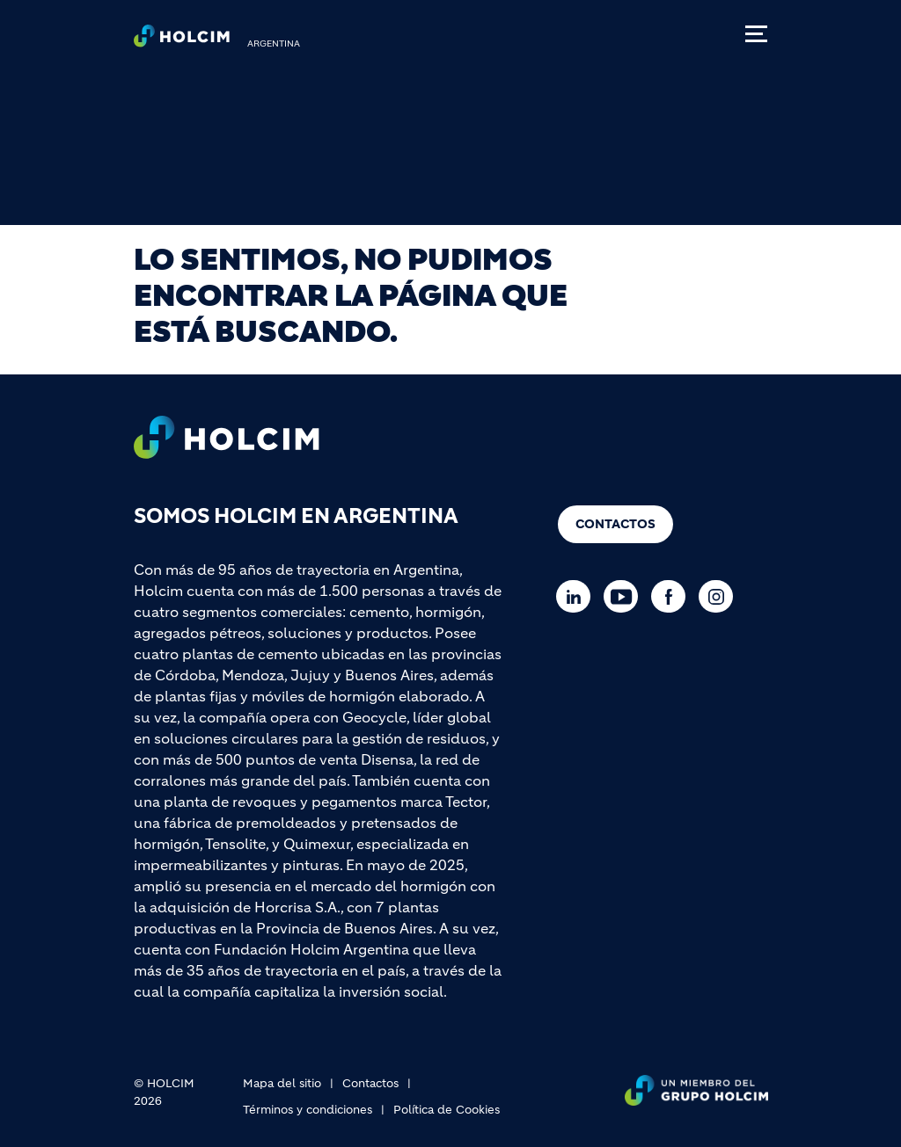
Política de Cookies (446, 1109)
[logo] (182, 40)
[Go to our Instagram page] (720, 596)
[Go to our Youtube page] (625, 596)
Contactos (615, 524)
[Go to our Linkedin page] (577, 596)
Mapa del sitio (282, 1083)
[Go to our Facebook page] (672, 596)
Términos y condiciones (307, 1109)
